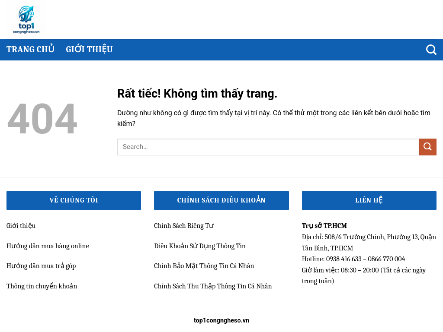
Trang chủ (30, 49)
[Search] (431, 49)
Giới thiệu (89, 49)
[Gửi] (428, 147)
